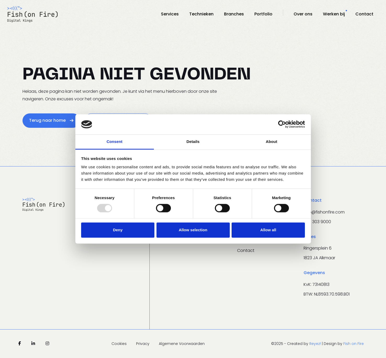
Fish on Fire (353, 343)
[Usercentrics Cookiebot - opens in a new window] (282, 124)
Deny (118, 230)
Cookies (119, 343)
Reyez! (315, 343)
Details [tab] (193, 141)
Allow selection (193, 230)
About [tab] (271, 141)
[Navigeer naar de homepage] (32, 14)
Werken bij (334, 14)
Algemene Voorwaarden (182, 343)
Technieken (201, 14)
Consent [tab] (114, 141)
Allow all (268, 230)
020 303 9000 (317, 222)
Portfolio (263, 14)
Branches (234, 14)
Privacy (143, 343)
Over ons (303, 14)
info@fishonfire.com (324, 212)
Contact (364, 14)
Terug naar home (51, 120)
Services (170, 14)
